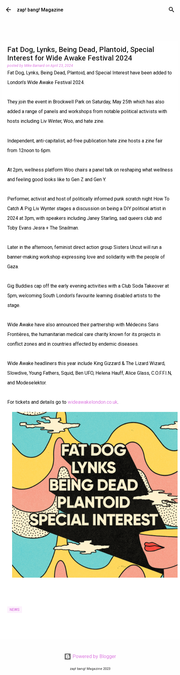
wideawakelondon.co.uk (92, 402)
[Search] (171, 9)
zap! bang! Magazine (40, 10)
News (15, 610)
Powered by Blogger (90, 656)
